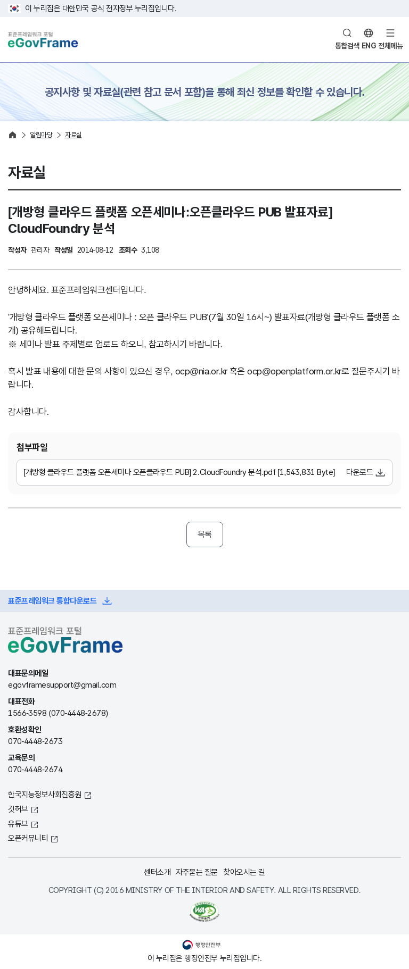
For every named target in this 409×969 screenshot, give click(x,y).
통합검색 (347, 45)
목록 (205, 534)
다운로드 (359, 472)
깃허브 (18, 808)
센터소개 (157, 871)
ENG (369, 45)
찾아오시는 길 (244, 871)
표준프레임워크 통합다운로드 (52, 600)
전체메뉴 (390, 45)
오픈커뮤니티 (28, 837)
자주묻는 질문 (197, 871)
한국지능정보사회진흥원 (44, 794)
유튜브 (18, 823)
